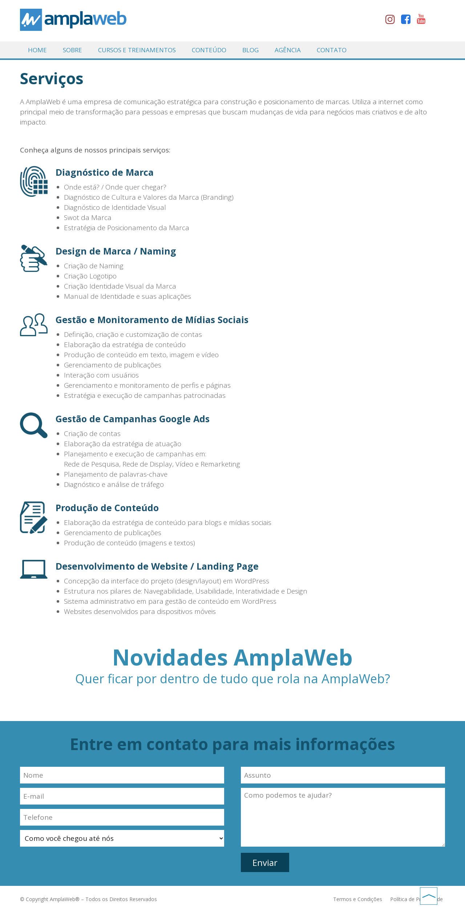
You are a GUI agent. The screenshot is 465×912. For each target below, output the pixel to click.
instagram (392, 21)
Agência (288, 50)
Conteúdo (209, 50)
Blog (250, 50)
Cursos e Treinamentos (137, 50)
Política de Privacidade (417, 899)
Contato (332, 50)
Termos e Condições (358, 899)
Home (37, 50)
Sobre (72, 50)
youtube (423, 21)
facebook (408, 21)
